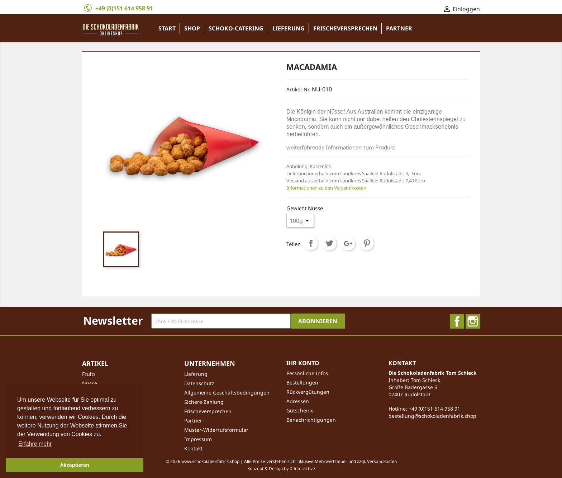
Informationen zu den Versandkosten (326, 188)
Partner (399, 28)
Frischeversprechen (345, 28)
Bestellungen (302, 382)
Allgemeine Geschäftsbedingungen (227, 392)
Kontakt (193, 448)
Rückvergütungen (307, 391)
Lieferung (288, 28)
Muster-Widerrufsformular (216, 429)
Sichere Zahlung (204, 401)
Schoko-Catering (236, 28)
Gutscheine (300, 410)
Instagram (473, 321)
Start (167, 28)
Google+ (348, 243)
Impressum (198, 439)
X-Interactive (302, 468)
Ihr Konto (302, 363)
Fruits (89, 374)
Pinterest (366, 243)
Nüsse (89, 383)
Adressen (297, 401)
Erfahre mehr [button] (35, 444)
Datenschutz (199, 383)
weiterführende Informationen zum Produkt (340, 147)
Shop (192, 28)
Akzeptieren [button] (74, 465)
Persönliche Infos (307, 373)
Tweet (329, 243)
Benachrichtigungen (311, 419)
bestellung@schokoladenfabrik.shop (432, 415)
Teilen (311, 243)
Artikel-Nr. (298, 89)
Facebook (457, 321)
